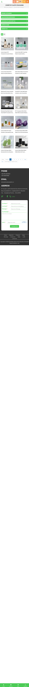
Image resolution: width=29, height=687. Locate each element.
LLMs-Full (14, 238)
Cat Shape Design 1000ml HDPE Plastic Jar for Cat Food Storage (21, 131)
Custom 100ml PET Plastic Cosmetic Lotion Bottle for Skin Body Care (7, 131)
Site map (6, 236)
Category (10, 7)
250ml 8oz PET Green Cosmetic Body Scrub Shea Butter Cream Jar (7, 92)
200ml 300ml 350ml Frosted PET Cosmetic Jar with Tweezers (21, 72)
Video (19, 236)
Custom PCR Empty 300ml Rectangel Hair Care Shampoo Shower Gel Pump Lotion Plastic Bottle (7, 151)
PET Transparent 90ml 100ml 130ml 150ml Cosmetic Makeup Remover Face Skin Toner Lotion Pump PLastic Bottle (21, 112)
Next (25, 159)
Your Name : (5, 203)
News (23, 235)
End (2, 161)
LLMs (24, 236)
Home (6, 7)
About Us (11, 235)
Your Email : (5, 206)
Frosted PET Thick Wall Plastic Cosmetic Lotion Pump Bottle (21, 92)
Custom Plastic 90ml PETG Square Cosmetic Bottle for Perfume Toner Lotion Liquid (6, 72)
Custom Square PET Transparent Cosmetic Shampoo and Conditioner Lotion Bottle (7, 53)
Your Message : (5, 211)
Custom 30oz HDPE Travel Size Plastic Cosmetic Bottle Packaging (21, 53)
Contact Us (14, 226)
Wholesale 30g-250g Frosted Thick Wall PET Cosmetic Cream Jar (7, 112)
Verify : (4, 222)
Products (18, 235)
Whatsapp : (5, 208)
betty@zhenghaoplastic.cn (7, 182)
